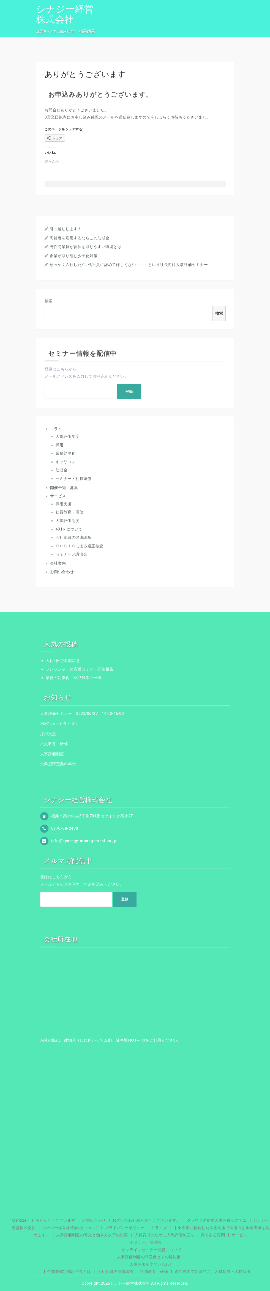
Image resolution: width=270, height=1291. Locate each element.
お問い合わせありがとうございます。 (146, 1220)
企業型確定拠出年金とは (69, 1271)
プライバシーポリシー (124, 1228)
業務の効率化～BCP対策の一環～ (75, 677)
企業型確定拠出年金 (58, 763)
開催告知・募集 (64, 487)
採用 (60, 445)
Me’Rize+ (20, 1220)
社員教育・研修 (70, 512)
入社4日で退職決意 (63, 660)
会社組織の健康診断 (74, 537)
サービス (58, 496)
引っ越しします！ (65, 229)
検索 (49, 301)
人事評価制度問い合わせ (152, 1264)
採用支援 (64, 504)
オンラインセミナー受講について (152, 1250)
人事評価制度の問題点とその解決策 (149, 1257)
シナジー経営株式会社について (70, 1228)
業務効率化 (66, 453)
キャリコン (66, 462)
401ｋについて (69, 529)
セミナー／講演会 (72, 554)
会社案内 (58, 563)
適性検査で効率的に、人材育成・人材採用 (212, 1271)
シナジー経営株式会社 (65, 14)
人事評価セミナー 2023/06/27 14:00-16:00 (82, 713)
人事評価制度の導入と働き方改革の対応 (92, 1235)
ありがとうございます (55, 1220)
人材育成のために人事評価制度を (165, 1235)
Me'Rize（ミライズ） (59, 723)
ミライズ (159, 1228)
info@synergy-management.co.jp (83, 841)
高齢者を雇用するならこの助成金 (80, 238)
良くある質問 (213, 1235)
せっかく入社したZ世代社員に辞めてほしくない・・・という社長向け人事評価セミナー (129, 264)
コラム (56, 429)
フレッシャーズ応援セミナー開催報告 (80, 669)
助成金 (62, 470)
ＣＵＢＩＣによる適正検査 (79, 546)
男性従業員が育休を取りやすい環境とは (85, 247)
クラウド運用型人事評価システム (217, 1220)
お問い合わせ (62, 572)
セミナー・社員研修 (74, 478)
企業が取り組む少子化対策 (73, 256)
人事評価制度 (68, 436)
